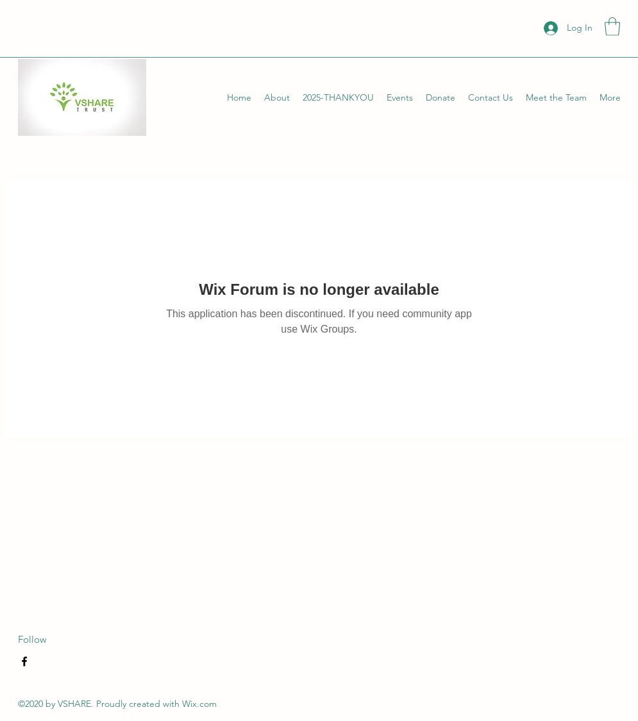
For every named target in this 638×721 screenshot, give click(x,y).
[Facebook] (24, 661)
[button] (612, 26)
